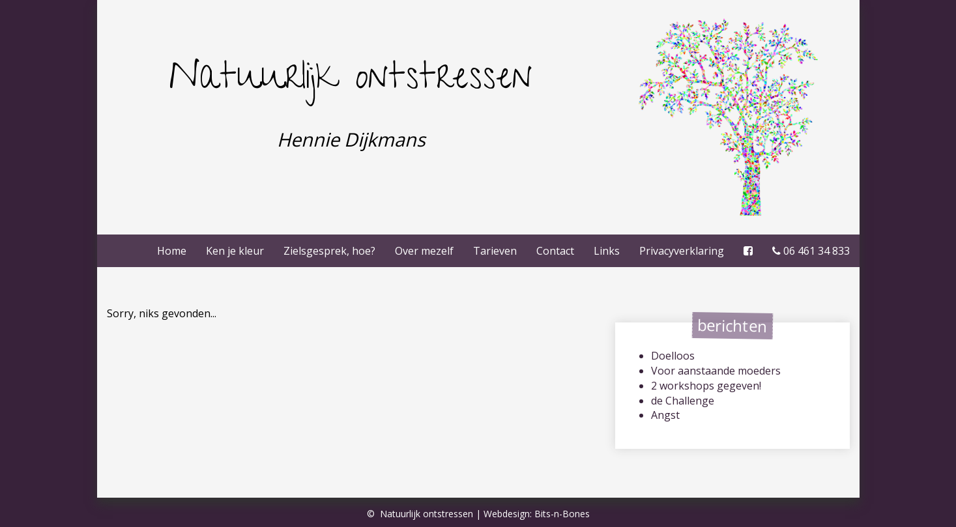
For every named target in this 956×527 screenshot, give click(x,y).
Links (607, 251)
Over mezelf (424, 251)
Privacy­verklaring (681, 251)
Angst (665, 415)
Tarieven (495, 251)
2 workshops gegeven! (706, 385)
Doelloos (673, 356)
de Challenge (682, 400)
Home (171, 251)
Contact (555, 251)
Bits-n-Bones (562, 513)
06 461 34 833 (811, 251)
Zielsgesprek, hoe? (329, 251)
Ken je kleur (235, 251)
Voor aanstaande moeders (716, 370)
